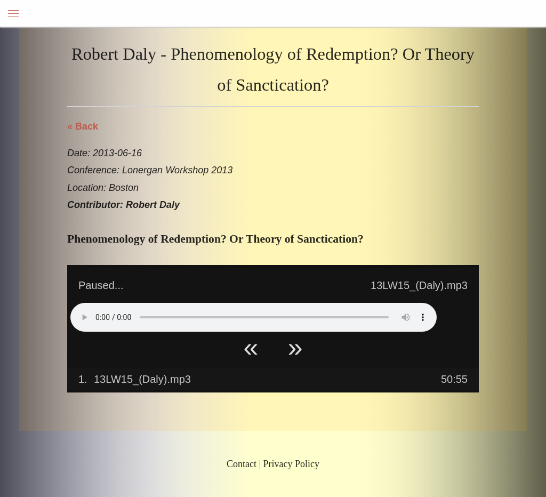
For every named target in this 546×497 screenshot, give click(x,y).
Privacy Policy (291, 464)
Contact (241, 464)
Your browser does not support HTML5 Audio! (253, 317)
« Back (82, 126)
